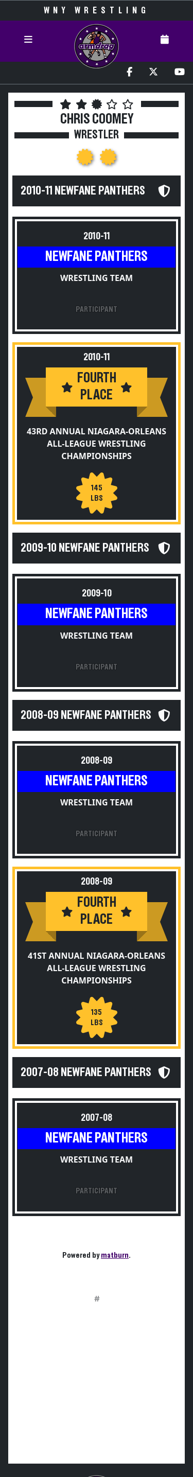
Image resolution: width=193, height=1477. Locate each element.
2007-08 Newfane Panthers (86, 1072)
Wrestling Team (96, 278)
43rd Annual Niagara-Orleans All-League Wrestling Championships (96, 444)
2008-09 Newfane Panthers (86, 715)
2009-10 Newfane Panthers (85, 548)
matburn (115, 1255)
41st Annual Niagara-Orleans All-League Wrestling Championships (96, 968)
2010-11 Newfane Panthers (83, 191)
